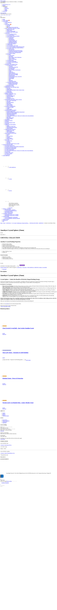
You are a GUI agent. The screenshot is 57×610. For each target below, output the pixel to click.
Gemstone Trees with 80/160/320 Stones (15, 50)
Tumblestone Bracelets (13, 41)
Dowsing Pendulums (10, 102)
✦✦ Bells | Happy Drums (9, 152)
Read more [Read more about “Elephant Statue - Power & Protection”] (4, 384)
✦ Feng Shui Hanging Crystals (10, 122)
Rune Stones (9, 103)
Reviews (4, 414)
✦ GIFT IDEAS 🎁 (8, 24)
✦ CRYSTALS (7, 33)
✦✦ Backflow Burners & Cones (12, 82)
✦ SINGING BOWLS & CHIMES (10, 110)
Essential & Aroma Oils (11, 95)
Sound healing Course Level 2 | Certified (11, 215)
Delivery (4, 5)
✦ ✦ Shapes (9, 54)
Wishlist (6, 10)
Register (6, 7)
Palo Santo (8, 88)
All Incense (11, 66)
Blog (3, 221)
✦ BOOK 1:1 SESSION (7, 208)
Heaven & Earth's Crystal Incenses (14, 69)
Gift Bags (8, 141)
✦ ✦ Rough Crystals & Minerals (12, 62)
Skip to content (3, 0)
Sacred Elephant (11, 77)
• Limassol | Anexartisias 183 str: (6, 445)
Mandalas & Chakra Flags (11, 126)
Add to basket (22, 265)
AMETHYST (41, 223)
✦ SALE (6, 23)
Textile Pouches (9, 140)
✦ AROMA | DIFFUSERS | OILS (10, 93)
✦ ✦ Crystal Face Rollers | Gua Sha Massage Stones (15, 46)
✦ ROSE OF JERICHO (9, 92)
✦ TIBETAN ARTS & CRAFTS (10, 129)
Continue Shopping (3, 267)
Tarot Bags (8, 101)
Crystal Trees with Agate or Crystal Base (15, 51)
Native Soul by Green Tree (13, 73)
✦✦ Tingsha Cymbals (8, 153)
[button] (2, 2)
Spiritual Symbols (10, 128)
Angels (8, 125)
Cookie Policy (5, 421)
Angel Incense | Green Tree (13, 67)
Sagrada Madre (11, 78)
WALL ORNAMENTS (10, 132)
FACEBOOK (7, 303)
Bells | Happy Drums (10, 117)
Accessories (9, 116)
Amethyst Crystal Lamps (11, 31)
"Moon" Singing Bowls (11, 114)
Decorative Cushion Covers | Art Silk (13, 143)
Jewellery (8, 134)
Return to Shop (9, 481)
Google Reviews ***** (6, 4)
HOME (4, 19)
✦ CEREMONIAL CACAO (9, 86)
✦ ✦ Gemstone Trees (10, 48)
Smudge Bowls (9, 91)
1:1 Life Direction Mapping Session (11, 210)
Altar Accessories (10, 105)
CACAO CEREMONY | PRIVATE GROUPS (12, 218)
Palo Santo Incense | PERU (13, 74)
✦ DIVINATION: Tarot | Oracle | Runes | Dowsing (13, 99)
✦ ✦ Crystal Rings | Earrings (12, 34)
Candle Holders (9, 109)
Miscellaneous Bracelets (13, 42)
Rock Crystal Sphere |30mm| (6, 306)
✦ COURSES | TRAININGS (7, 213)
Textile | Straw (7, 139)
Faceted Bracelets (12, 39)
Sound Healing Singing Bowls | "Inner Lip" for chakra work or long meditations (20, 115)
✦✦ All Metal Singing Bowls (10, 145)
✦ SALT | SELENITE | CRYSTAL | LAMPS (12, 28)
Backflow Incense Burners (13, 83)
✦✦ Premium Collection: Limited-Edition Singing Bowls (14, 146)
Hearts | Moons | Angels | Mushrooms (15, 57)
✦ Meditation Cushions (9, 120)
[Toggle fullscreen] (1, 485)
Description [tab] (4, 269)
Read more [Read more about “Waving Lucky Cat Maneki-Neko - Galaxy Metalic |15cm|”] (4, 408)
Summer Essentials (10, 138)
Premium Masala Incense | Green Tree (15, 76)
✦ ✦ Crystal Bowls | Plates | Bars (12, 45)
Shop (4, 223)
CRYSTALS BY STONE (34, 223)
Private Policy (5, 419)
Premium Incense (12, 75)
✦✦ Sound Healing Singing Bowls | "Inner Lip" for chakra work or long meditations (19, 150)
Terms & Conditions (6, 420)
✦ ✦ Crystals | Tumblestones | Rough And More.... (15, 47)
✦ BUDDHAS (7, 119)
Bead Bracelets (11, 38)
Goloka (10, 70)
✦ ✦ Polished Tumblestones (11, 61)
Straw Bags (9, 142)
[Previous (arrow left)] (0, 486)
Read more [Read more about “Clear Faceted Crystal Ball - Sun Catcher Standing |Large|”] (4, 334)
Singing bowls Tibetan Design (12, 112)
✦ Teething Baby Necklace (11, 43)
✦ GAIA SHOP (5, 21)
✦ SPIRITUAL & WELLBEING (10, 124)
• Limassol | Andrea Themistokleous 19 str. (7, 453)
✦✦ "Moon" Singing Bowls (9, 149)
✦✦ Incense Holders (10, 85)
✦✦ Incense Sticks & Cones (11, 65)
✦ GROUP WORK (6, 216)
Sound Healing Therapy (9, 211)
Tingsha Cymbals (10, 118)
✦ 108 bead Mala (10, 44)
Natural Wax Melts (10, 96)
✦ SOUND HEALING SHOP (8, 144)
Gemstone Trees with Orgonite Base (15, 52)
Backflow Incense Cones (13, 84)
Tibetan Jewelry (9, 131)
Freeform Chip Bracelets (13, 40)
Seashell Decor (9, 137)
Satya (10, 79)
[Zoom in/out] (0, 485)
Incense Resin (9, 90)
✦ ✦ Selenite (9, 63)
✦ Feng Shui (7, 123)
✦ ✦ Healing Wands (10, 60)
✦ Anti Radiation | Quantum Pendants (13, 36)
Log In (6, 9)
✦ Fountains (7, 121)
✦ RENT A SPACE (6, 219)
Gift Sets (8, 26)
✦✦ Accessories (7, 151)
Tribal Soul (11, 80)
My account (7, 8)
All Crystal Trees (12, 49)
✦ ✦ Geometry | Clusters (11, 53)
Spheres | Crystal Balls (12, 59)
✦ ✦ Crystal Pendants (10, 35)
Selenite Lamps (9, 30)
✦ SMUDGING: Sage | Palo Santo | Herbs (12, 87)
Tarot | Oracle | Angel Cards (11, 100)
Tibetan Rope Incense (12, 81)
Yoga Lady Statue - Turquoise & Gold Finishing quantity (13, 359)
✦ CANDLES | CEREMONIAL (10, 106)
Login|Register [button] (5, 6)
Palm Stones (11, 56)
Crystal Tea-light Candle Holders (12, 32)
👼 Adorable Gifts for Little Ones (12, 27)
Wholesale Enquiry (6, 415)
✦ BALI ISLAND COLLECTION (10, 133)
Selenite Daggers (9, 104)
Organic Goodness (12, 72)
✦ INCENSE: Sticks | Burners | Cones (11, 64)
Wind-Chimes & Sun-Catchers (12, 127)
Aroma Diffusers (9, 94)
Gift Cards (8, 25)
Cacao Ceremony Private (9, 212)
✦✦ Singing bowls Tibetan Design (10, 147)
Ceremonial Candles (10, 107)
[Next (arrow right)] (1, 486)
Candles (8, 108)
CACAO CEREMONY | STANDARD (11, 217)
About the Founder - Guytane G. (10, 209)
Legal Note (4, 422)
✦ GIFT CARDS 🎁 (6, 20)
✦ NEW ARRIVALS (8, 22)
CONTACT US (5, 220)
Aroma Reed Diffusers (10, 98)
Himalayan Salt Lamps (10, 29)
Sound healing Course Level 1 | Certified (11, 214)
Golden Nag (11, 71)
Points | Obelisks (11, 58)
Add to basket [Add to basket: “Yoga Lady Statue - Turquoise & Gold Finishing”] (28, 360)
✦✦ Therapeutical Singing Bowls (10, 148)
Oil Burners (9, 97)
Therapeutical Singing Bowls (12, 113)
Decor (8, 135)
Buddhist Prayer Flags (10, 130)
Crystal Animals (11, 55)
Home (1, 223)
